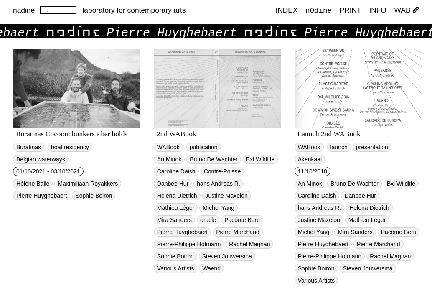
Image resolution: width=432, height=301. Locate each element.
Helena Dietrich (177, 195)
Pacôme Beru (242, 220)
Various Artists (175, 268)
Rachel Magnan (249, 244)
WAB (406, 10)
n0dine (318, 10)
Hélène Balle (32, 183)
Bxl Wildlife (260, 159)
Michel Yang (218, 207)
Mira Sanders (174, 220)
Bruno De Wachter (214, 159)
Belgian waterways (40, 159)
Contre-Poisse (222, 171)
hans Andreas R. (218, 183)
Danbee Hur (173, 183)
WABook (168, 147)
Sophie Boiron (93, 195)
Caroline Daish (176, 171)
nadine (24, 10)
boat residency (70, 147)
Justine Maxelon (227, 195)
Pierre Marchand (237, 232)
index (286, 10)
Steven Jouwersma (227, 256)
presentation (372, 147)
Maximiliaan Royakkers (88, 183)
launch (338, 147)
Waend (211, 268)
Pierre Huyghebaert (41, 195)
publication (204, 147)
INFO (377, 10)
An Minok (169, 159)
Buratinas (28, 147)
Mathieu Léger (176, 207)
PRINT (350, 10)
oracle (208, 220)
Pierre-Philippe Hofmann (189, 244)
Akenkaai (310, 159)
